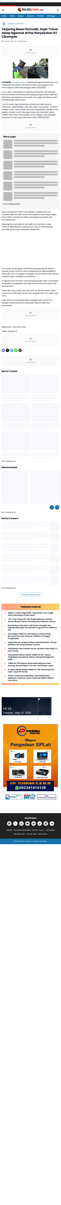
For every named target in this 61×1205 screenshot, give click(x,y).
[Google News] (33, 823)
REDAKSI (9, 830)
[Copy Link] (20, 350)
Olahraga (51, 16)
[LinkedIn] (46, 823)
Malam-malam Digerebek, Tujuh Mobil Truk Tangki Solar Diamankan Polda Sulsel (30, 614)
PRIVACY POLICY (38, 830)
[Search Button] (58, 10)
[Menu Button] (3, 10)
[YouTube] (27, 823)
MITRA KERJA (42, 834)
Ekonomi (30, 16)
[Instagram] (21, 823)
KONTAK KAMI (31, 834)
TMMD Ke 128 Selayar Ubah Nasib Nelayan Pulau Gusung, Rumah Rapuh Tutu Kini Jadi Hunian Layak (30, 664)
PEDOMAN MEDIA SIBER (22, 830)
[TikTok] (39, 823)
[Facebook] (3, 350)
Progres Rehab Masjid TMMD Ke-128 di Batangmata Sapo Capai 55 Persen (31, 670)
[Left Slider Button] (52, 507)
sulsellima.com (18, 82)
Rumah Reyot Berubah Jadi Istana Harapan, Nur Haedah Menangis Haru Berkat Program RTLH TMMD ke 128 (32, 627)
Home (4, 16)
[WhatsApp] (16, 350)
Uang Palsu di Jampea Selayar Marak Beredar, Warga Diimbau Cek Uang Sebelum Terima (32, 643)
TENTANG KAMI (19, 834)
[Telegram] (11, 350)
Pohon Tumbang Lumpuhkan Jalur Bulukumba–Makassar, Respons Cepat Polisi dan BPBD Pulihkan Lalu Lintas (31, 678)
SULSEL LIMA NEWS (40, 841)
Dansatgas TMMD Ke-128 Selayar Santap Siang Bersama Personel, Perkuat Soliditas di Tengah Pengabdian (29, 636)
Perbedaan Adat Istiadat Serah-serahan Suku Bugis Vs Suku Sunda (32, 650)
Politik (12, 16)
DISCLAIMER (50, 830)
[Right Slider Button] (59, 16)
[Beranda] (4, 23)
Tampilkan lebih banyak (30, 595)
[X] (7, 350)
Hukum (21, 16)
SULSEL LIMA (24, 841)
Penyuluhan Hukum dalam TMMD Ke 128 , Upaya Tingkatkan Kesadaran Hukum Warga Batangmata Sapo (31, 657)
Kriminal (40, 16)
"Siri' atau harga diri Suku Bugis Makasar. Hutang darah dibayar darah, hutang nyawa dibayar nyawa (31, 620)
